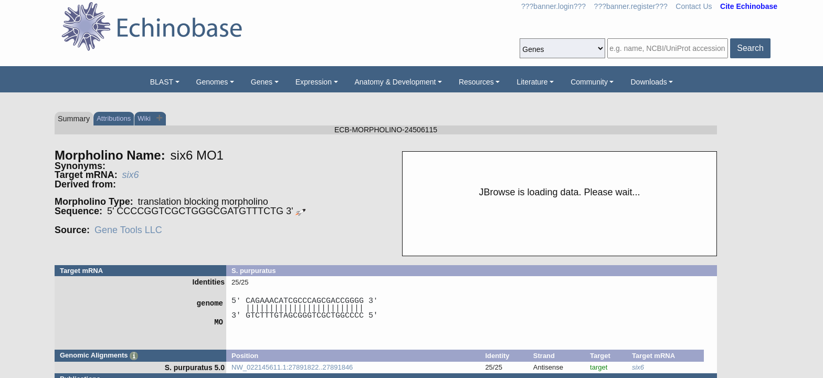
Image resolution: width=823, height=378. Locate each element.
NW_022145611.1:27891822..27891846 (292, 367)
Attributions (114, 118)
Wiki (145, 118)
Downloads (648, 82)
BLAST (161, 82)
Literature (531, 82)
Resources (476, 82)
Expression (314, 82)
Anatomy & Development (395, 82)
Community (589, 82)
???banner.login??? (553, 6)
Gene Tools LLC (128, 230)
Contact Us (694, 6)
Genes (261, 82)
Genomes (212, 82)
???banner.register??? (631, 6)
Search (750, 48)
